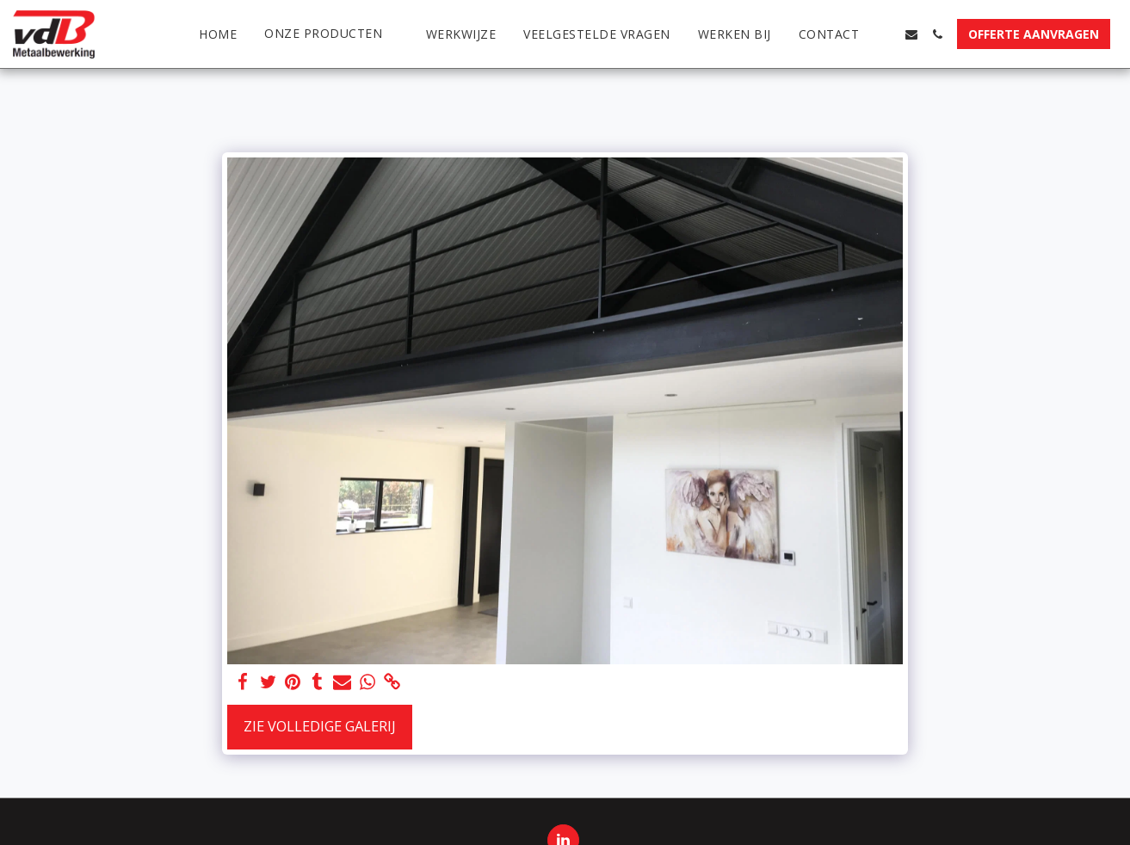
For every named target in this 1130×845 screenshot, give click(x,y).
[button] (331, 34)
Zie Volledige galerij (320, 726)
